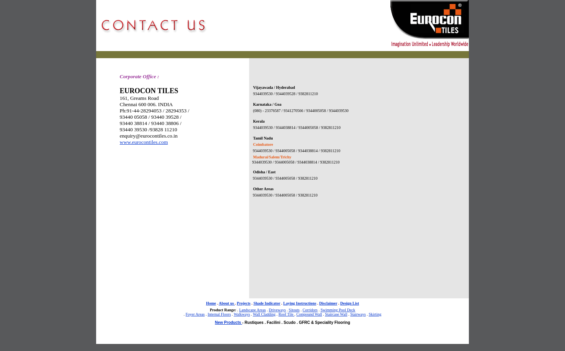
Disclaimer (328, 303)
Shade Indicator (266, 303)
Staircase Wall (336, 314)
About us (227, 303)
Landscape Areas (252, 310)
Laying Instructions (299, 303)
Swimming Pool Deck (338, 310)
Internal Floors (219, 314)
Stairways (358, 314)
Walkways (242, 314)
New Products (228, 322)
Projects (244, 303)
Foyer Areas (195, 314)
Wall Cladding (264, 314)
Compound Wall (309, 314)
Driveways (277, 310)
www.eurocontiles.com (144, 142)
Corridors (310, 310)
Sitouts (294, 310)
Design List (349, 303)
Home (211, 303)
